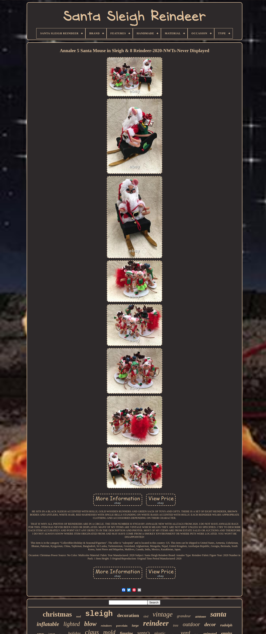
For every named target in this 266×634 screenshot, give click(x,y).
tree (175, 625)
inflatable (48, 624)
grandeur (184, 616)
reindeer (156, 623)
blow (90, 623)
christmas (57, 614)
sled (146, 616)
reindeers (106, 625)
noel (78, 616)
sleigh (99, 614)
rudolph (226, 625)
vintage (163, 614)
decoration (128, 615)
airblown (200, 616)
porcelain (122, 625)
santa (218, 614)
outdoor (191, 624)
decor (210, 624)
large (135, 625)
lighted (72, 624)
